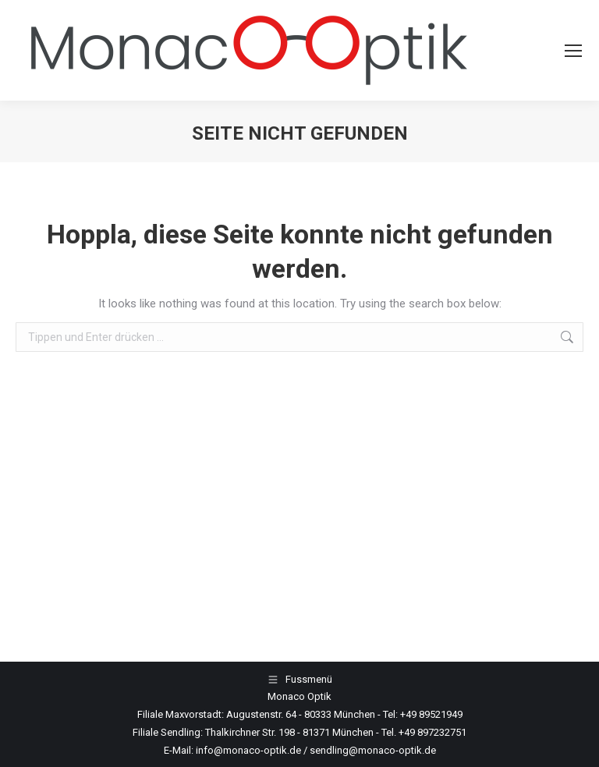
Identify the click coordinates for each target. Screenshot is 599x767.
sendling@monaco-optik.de (373, 750)
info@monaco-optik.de (248, 750)
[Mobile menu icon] (573, 51)
